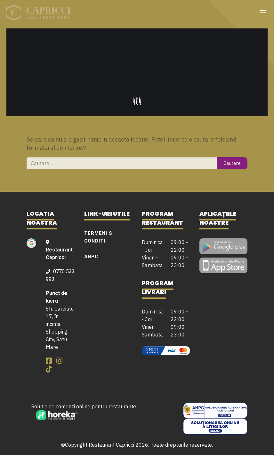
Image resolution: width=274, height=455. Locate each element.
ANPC (91, 256)
